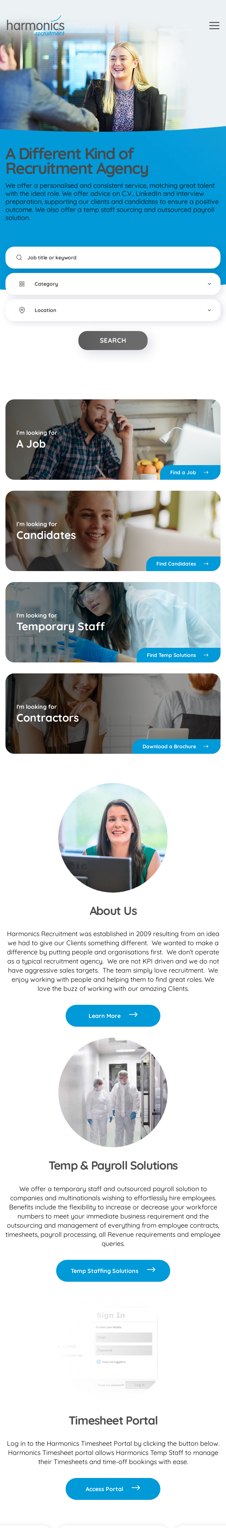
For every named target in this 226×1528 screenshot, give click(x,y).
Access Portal (113, 1489)
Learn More (113, 1015)
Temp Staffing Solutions (113, 1270)
